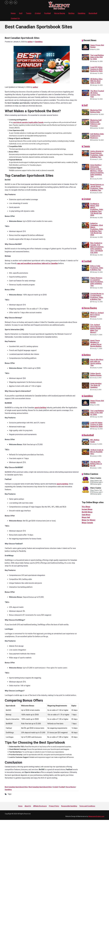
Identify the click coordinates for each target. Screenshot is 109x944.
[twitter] (11, 2)
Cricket (38, 13)
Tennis (28, 13)
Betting (71, 13)
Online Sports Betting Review (96, 374)
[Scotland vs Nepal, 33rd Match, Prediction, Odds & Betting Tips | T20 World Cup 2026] (85, 205)
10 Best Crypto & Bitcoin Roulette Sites (96, 452)
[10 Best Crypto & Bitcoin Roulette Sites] (85, 452)
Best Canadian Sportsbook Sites (16, 787)
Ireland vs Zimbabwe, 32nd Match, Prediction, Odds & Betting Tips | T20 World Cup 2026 (96, 229)
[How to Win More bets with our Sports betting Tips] (85, 361)
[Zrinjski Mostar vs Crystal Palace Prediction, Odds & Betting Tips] (85, 295)
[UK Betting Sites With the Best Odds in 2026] (85, 81)
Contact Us (15, 18)
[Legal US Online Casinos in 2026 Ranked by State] (85, 69)
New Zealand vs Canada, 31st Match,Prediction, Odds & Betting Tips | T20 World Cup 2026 (97, 248)
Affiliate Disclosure (40, 806)
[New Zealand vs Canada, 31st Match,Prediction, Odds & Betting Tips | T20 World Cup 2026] (85, 245)
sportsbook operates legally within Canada (28, 122)
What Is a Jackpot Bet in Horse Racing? (97, 315)
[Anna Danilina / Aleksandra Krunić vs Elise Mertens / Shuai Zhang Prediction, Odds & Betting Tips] (85, 167)
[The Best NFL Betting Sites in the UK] (85, 463)
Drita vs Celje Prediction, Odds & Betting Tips (96, 268)
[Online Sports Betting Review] (85, 375)
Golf (20, 13)
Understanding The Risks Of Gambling (95, 385)
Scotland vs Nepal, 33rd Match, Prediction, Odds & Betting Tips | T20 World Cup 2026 (96, 209)
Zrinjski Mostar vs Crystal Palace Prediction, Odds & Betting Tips (97, 296)
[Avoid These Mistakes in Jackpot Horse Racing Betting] (85, 342)
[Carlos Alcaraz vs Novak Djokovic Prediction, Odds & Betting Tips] (85, 153)
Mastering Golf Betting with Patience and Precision (96, 123)
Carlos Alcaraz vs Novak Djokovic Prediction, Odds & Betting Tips (97, 154)
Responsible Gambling (69, 806)
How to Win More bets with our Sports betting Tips (96, 362)
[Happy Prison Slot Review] (85, 47)
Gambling (81, 13)
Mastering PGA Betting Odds (96, 111)
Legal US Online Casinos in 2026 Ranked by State (96, 69)
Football (47, 13)
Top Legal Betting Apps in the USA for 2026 (97, 57)
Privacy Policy (54, 806)
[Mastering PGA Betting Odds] (85, 112)
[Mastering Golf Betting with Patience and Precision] (85, 122)
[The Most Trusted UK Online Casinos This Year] (85, 93)
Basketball (93, 13)
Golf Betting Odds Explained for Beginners (97, 136)
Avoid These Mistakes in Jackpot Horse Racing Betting (95, 343)
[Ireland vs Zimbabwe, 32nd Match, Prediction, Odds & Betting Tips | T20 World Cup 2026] (85, 225)
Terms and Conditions (87, 806)
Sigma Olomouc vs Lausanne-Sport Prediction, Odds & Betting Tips (96, 281)
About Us (28, 806)
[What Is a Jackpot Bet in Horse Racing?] (85, 315)
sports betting (40, 408)
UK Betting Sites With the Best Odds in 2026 (96, 81)
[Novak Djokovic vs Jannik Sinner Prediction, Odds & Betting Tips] (85, 186)
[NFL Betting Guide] (85, 442)
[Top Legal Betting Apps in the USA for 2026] (85, 57)
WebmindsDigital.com (96, 816)
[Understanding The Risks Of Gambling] (85, 385)
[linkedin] (15, 2)
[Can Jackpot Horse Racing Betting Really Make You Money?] (85, 326)
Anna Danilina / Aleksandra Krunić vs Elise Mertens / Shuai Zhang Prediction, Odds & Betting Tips (97, 170)
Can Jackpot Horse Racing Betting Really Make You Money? (95, 328)
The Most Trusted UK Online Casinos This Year (97, 94)
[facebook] (6, 2)
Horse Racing (59, 13)
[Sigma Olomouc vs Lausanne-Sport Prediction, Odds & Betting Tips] (85, 280)
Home (13, 13)
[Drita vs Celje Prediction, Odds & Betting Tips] (85, 268)
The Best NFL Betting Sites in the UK (96, 464)
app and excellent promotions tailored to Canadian (37, 263)
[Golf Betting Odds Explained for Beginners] (85, 136)
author (30, 42)
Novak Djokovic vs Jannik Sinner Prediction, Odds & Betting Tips (97, 187)
